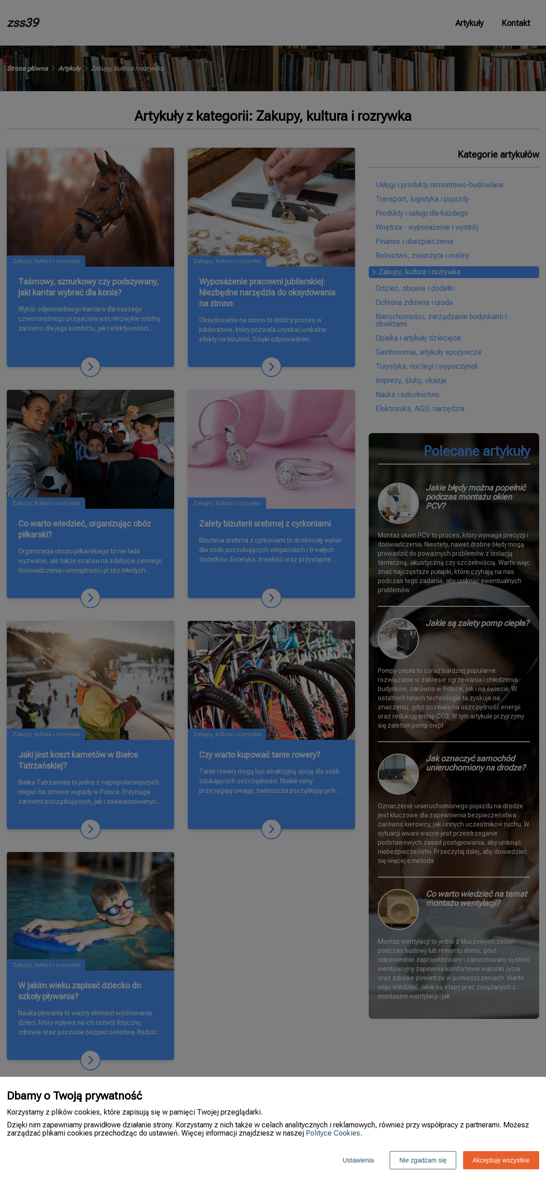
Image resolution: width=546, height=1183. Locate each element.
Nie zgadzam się (423, 1160)
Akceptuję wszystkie (501, 1160)
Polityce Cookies (333, 1133)
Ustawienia (358, 1160)
